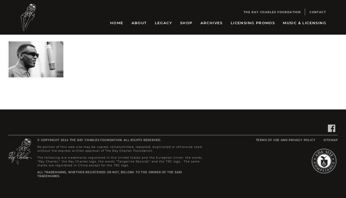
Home (117, 23)
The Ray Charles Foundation (272, 12)
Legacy (163, 23)
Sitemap (330, 140)
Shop (186, 23)
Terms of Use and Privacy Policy (286, 140)
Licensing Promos (253, 23)
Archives (211, 23)
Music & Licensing (304, 23)
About (139, 23)
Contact (317, 12)
